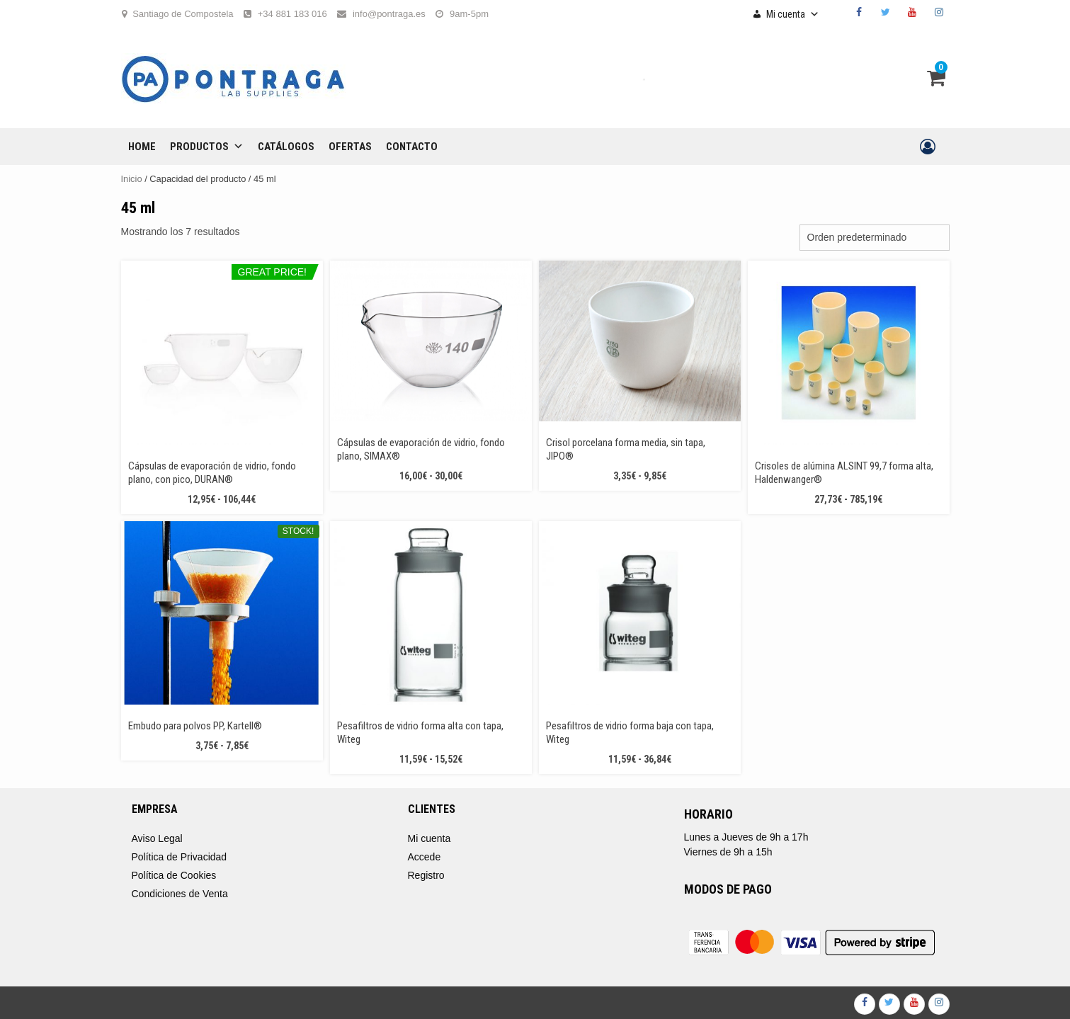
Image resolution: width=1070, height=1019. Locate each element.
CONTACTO (412, 146)
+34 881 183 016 (292, 13)
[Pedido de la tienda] (874, 237)
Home (142, 146)
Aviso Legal (157, 838)
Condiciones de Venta (180, 893)
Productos (207, 146)
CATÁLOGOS (286, 146)
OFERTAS (350, 146)
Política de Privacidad (179, 857)
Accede (424, 857)
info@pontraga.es (389, 13)
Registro (426, 875)
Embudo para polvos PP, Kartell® (195, 725)
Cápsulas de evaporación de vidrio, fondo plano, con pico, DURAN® (212, 473)
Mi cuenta (792, 14)
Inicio (131, 178)
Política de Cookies (174, 875)
